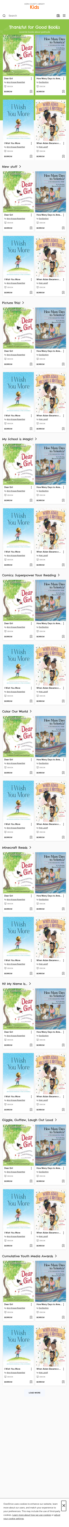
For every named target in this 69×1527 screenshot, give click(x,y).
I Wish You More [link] (12, 143)
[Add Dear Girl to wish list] (31, 92)
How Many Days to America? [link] (49, 78)
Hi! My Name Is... (16, 984)
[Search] (4, 16)
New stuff (12, 167)
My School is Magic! (19, 439)
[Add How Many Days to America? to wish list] (63, 92)
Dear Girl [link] (8, 78)
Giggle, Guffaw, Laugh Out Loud (29, 1120)
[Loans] (58, 16)
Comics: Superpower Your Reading (31, 575)
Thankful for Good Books (34, 27)
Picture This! (13, 303)
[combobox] (28, 15)
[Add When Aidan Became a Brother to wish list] (63, 157)
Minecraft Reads (17, 848)
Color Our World (17, 711)
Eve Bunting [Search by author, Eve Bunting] (43, 82)
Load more (34, 1393)
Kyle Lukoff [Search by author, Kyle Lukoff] (43, 147)
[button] (31, 79)
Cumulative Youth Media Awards (29, 1256)
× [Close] (64, 1506)
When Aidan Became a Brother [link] (49, 143)
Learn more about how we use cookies (31, 1515)
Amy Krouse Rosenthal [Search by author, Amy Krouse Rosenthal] (16, 82)
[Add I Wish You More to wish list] (31, 157)
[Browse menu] (64, 16)
